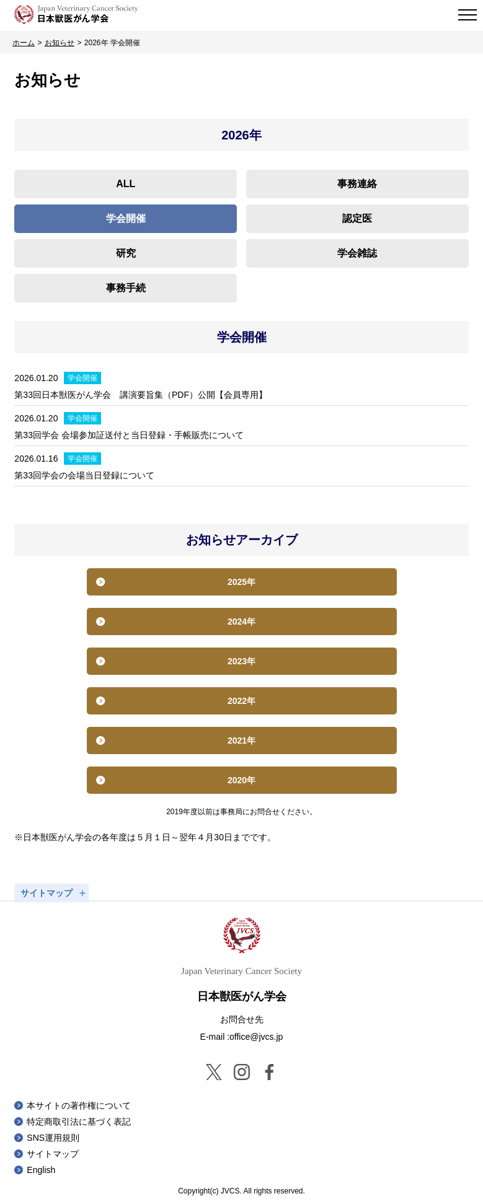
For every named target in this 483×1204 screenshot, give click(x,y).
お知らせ (59, 42)
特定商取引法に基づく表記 (79, 1122)
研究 (126, 253)
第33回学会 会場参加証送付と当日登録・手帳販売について (128, 435)
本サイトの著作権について (79, 1105)
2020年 (241, 780)
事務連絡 (357, 183)
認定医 (357, 218)
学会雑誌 (357, 253)
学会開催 (126, 218)
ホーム (23, 42)
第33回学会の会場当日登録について (84, 475)
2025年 (241, 582)
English (41, 1170)
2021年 (241, 740)
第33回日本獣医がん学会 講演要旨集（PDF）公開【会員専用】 (140, 395)
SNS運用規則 (53, 1138)
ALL (125, 183)
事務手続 (126, 288)
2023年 (241, 661)
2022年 (241, 701)
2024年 (241, 621)
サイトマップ (53, 1154)
